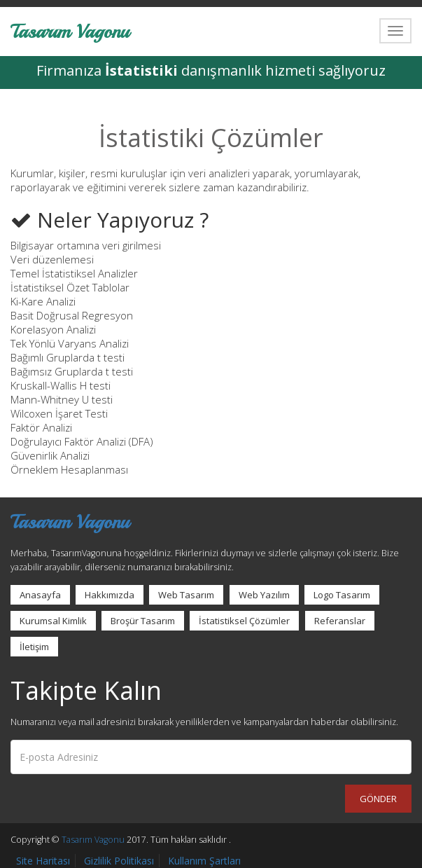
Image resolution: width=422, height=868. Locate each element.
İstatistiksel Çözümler (244, 620)
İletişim (34, 646)
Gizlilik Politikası (119, 860)
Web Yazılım (264, 594)
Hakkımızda (109, 594)
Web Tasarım (186, 594)
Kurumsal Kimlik (53, 620)
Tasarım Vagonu (69, 30)
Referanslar (339, 620)
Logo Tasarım (342, 594)
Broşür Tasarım (143, 620)
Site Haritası (43, 860)
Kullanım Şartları (204, 860)
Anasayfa (40, 594)
